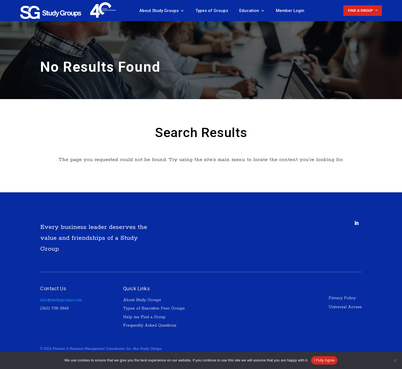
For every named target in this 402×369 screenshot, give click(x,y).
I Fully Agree (324, 360)
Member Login (290, 10)
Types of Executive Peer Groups (154, 308)
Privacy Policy (343, 298)
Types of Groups (211, 10)
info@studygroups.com (61, 300)
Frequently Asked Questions (149, 325)
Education (249, 10)
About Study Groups (159, 10)
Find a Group (360, 10)
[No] (395, 360)
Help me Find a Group (144, 317)
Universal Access (345, 307)
